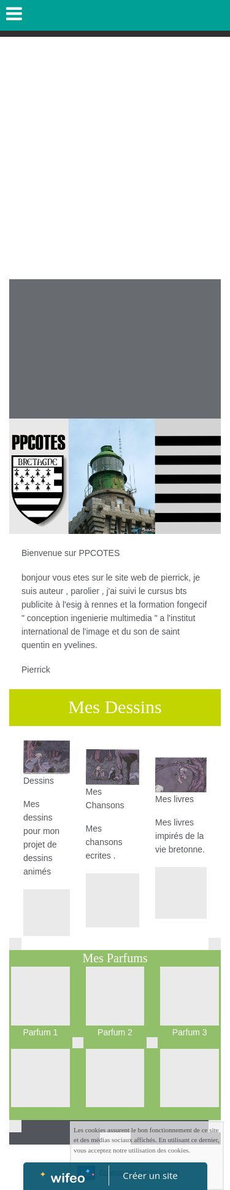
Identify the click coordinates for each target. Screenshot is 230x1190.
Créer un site (150, 1175)
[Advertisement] (115, 158)
